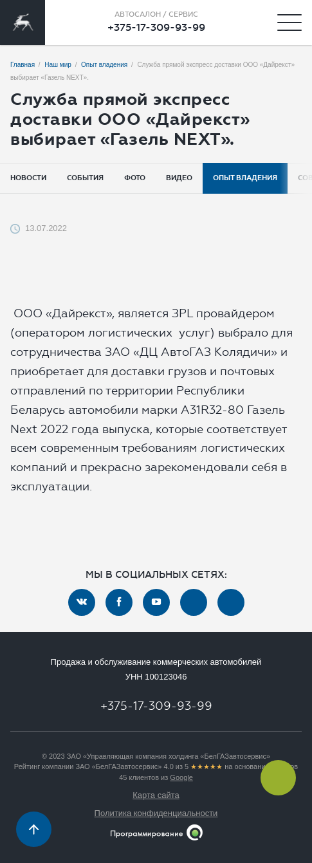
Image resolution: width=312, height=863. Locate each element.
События (85, 178)
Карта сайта (156, 795)
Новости (28, 178)
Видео (179, 178)
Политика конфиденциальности (156, 813)
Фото (134, 178)
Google (181, 777)
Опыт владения (245, 178)
